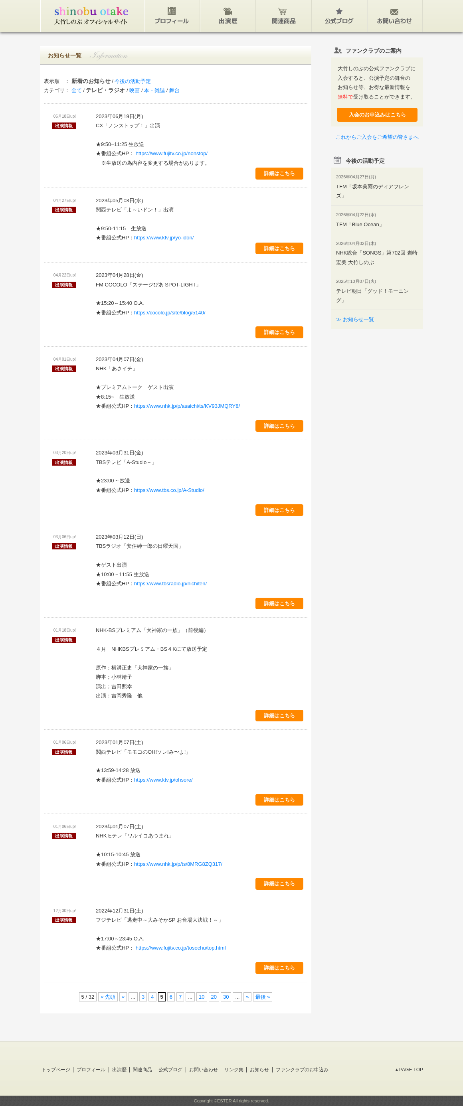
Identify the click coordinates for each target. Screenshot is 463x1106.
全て (76, 90)
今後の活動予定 (133, 81)
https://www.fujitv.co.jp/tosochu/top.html (180, 948)
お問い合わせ (203, 1069)
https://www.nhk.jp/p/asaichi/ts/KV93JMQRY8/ (187, 406)
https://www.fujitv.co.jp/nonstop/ (171, 153)
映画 (134, 90)
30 (226, 997)
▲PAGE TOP (408, 1069)
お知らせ (259, 1069)
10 (201, 997)
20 (214, 997)
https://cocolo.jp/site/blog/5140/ (170, 313)
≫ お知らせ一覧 (355, 319)
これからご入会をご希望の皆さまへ (377, 137)
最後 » (262, 997)
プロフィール (91, 1069)
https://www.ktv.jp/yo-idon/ (164, 238)
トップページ (56, 1069)
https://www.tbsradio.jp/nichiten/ (170, 584)
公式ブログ (170, 1069)
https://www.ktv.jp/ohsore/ (163, 780)
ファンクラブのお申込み (302, 1069)
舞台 (174, 90)
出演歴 (119, 1069)
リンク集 (233, 1069)
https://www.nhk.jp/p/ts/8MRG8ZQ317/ (178, 864)
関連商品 (142, 1069)
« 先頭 (108, 997)
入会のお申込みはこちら (377, 115)
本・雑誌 (154, 90)
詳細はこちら (279, 173)
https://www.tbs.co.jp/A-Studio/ (169, 490)
